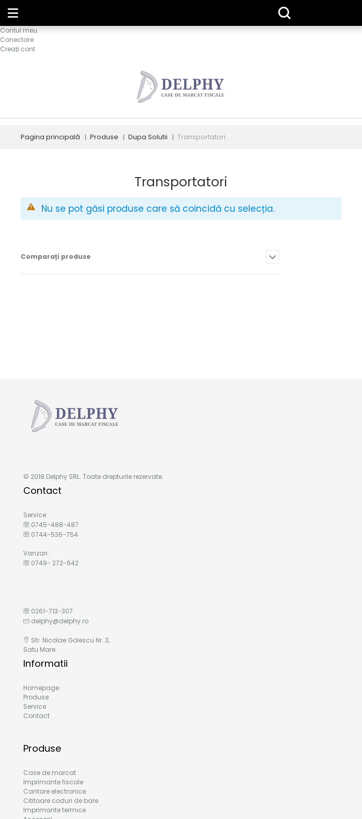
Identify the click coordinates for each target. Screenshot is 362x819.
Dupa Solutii (148, 137)
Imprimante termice (54, 810)
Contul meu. (19, 30)
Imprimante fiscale (53, 782)
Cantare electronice (54, 791)
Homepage (41, 687)
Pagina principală (50, 137)
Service (34, 706)
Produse (104, 137)
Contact (36, 715)
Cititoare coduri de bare (60, 800)
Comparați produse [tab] (55, 256)
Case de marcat (49, 772)
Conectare (17, 39)
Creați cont (17, 49)
